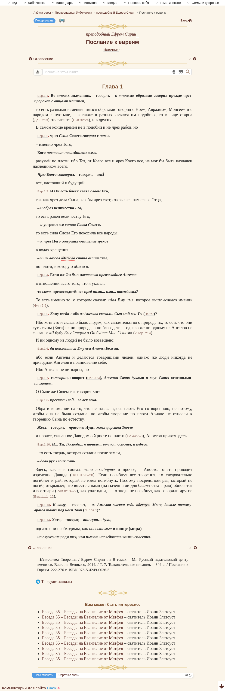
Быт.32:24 (81, 120)
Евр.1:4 (42, 275)
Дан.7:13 (41, 120)
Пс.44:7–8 (135, 436)
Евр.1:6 (42, 348)
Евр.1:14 (43, 520)
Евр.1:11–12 (44, 496)
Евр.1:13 (43, 505)
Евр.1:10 (43, 444)
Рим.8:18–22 (66, 491)
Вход (186, 21)
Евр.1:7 (42, 378)
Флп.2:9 (40, 305)
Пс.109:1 (90, 510)
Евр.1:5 (42, 314)
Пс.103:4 (93, 378)
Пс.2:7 (149, 314)
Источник (112, 50)
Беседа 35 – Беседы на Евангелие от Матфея (83, 611)
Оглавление (43, 59)
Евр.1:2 (42, 136)
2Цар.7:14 (143, 333)
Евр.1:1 (42, 95)
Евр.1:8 (42, 400)
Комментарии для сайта (31, 688)
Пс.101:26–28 (82, 475)
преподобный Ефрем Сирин (111, 34)
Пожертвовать (44, 20)
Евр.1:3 (42, 191)
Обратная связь (69, 675)
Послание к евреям (112, 42)
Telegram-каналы (56, 581)
